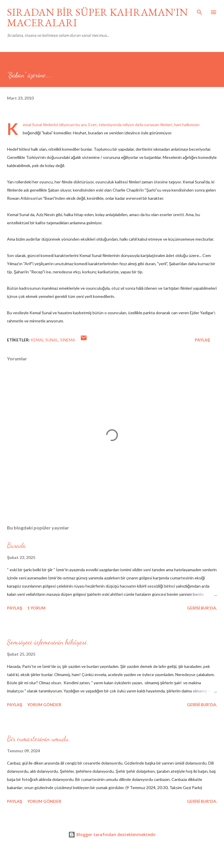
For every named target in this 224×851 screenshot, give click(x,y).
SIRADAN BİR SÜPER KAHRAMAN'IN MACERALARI (97, 17)
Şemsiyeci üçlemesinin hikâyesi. (47, 642)
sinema (67, 339)
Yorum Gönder (44, 704)
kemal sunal (44, 339)
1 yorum (36, 607)
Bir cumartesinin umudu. (38, 738)
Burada (16, 545)
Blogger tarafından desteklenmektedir (112, 834)
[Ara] (199, 10)
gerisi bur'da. (202, 607)
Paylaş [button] (202, 339)
